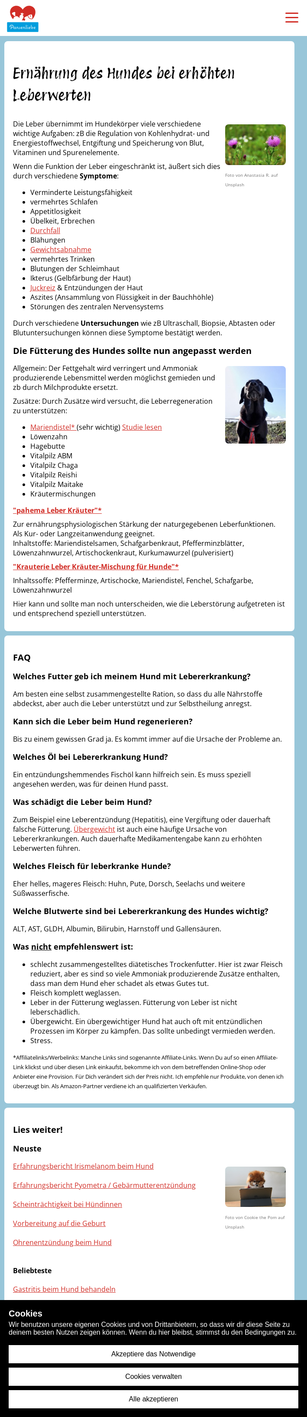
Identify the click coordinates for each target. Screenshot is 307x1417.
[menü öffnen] (292, 17)
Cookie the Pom (260, 1217)
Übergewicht (94, 829)
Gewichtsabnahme (60, 249)
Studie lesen (142, 427)
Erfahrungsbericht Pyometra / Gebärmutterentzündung (104, 1185)
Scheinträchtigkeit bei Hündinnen (67, 1204)
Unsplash (234, 185)
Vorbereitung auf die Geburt (59, 1223)
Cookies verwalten (153, 1376)
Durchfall (45, 230)
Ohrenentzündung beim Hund (62, 1242)
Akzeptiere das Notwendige (153, 1354)
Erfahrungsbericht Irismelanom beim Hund (83, 1166)
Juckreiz (42, 287)
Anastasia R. (257, 175)
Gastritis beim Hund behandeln (64, 1289)
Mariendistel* (53, 427)
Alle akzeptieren (153, 1399)
